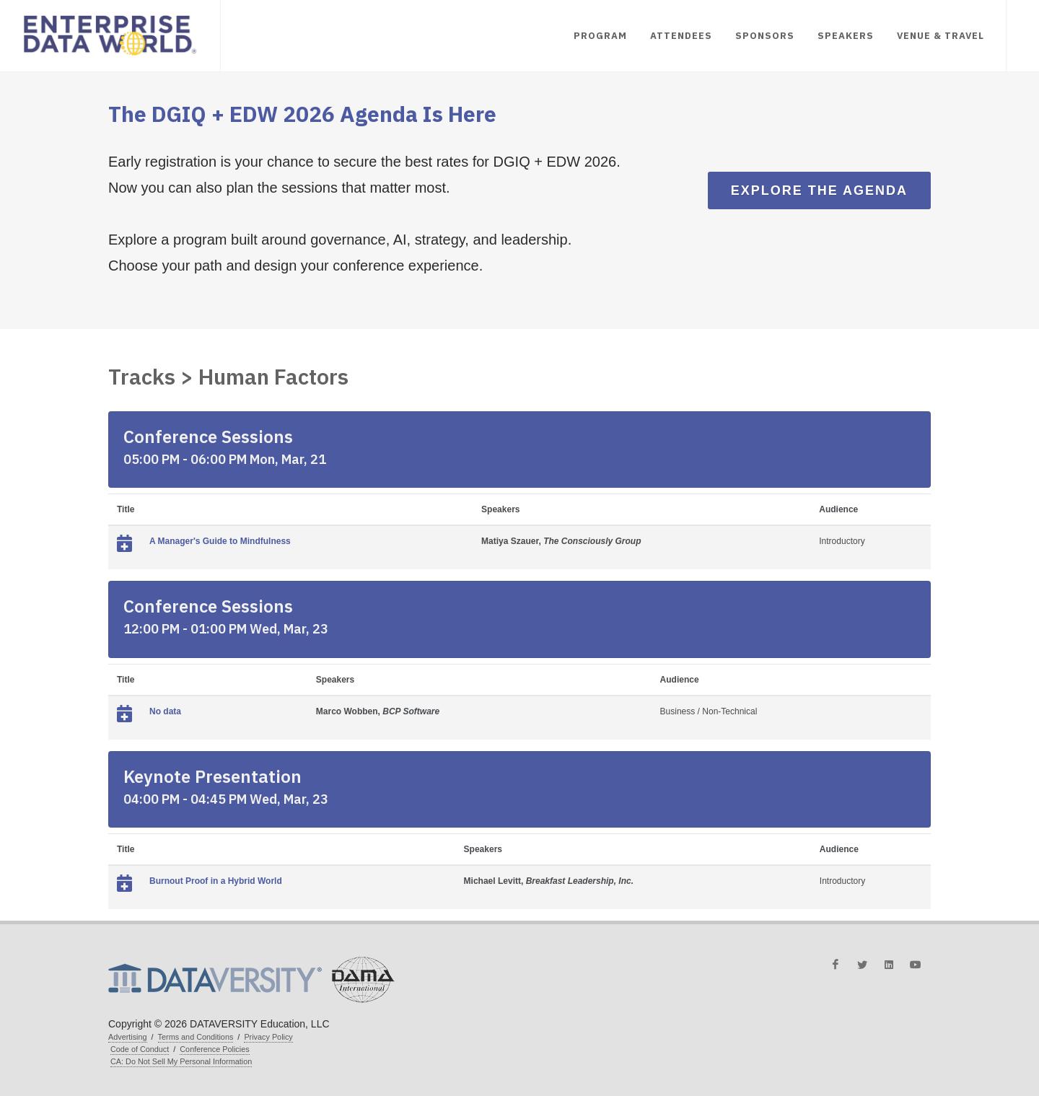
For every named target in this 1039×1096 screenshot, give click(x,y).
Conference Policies (214, 1049)
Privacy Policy (268, 1037)
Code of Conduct (139, 1049)
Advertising (127, 1037)
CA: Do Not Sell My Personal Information (181, 1061)
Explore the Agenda (819, 190)
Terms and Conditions (196, 1037)
